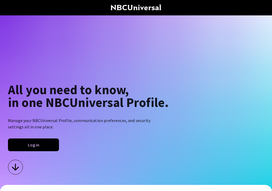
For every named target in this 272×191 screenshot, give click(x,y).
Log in (33, 144)
